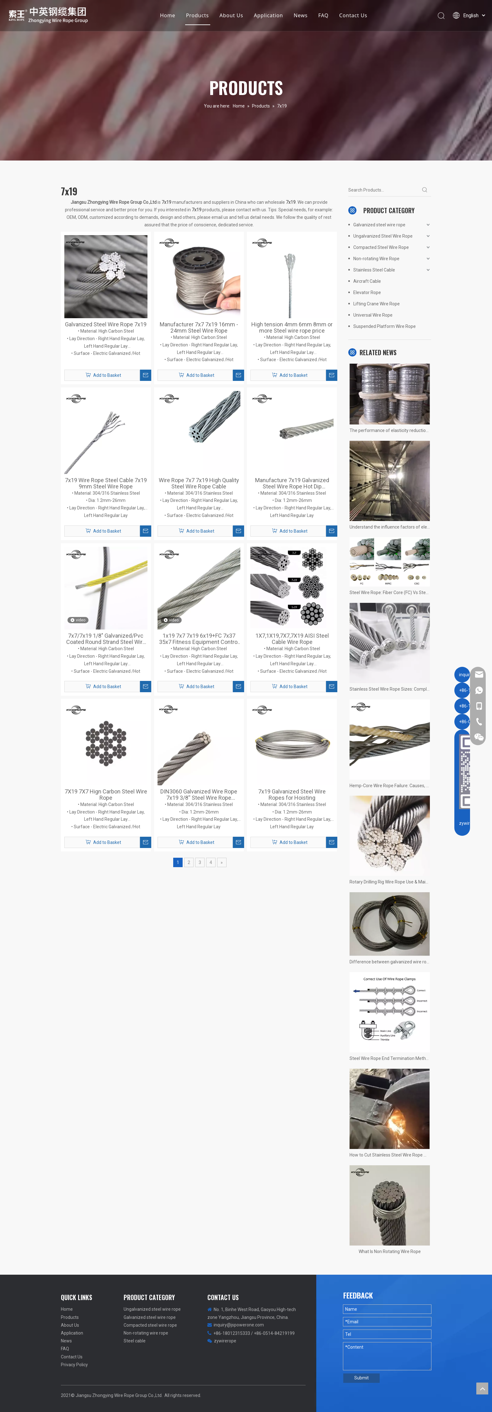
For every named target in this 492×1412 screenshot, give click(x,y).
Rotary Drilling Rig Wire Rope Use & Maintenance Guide (390, 881)
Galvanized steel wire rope (379, 224)
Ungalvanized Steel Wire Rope (383, 236)
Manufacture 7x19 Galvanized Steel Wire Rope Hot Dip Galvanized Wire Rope (292, 483)
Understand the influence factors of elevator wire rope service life (390, 527)
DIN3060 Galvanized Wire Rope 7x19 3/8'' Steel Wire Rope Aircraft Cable (198, 794)
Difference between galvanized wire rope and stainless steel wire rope (390, 961)
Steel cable (135, 1340)
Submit (361, 1377)
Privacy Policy (74, 1364)
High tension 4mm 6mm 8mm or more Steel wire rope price (292, 327)
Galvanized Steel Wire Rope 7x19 (106, 324)
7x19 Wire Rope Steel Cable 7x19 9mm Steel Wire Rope (106, 483)
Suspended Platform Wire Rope (384, 326)
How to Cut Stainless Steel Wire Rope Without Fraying (390, 1154)
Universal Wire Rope (373, 315)
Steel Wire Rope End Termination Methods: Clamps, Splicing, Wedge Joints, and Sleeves (390, 1058)
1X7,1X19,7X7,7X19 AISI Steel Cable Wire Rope (292, 639)
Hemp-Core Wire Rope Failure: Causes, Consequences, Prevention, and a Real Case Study (390, 785)
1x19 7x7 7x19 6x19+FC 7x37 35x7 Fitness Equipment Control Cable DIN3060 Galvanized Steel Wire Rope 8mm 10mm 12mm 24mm (199, 639)
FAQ (323, 17)
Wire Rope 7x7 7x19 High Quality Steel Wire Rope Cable (199, 483)
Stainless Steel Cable (374, 269)
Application (267, 17)
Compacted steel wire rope (150, 1325)
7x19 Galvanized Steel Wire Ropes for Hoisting (292, 794)
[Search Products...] (383, 190)
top (482, 1388)
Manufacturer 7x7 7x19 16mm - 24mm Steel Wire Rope (199, 327)
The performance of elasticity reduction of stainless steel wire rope (390, 430)
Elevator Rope (367, 292)
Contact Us (352, 17)
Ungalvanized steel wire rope (152, 1309)
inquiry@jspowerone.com (239, 1324)
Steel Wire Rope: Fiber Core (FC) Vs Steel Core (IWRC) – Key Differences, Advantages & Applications (390, 592)
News (300, 17)
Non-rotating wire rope (146, 1333)
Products (196, 17)
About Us (231, 17)
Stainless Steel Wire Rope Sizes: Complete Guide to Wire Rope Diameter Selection (390, 689)
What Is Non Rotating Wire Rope (390, 1251)
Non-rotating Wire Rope (376, 258)
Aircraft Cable (367, 281)
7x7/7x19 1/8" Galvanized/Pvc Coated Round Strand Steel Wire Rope (106, 639)
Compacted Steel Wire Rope (381, 247)
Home (167, 17)
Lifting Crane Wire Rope (376, 303)
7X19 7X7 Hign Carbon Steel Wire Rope (106, 794)
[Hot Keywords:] (425, 190)
